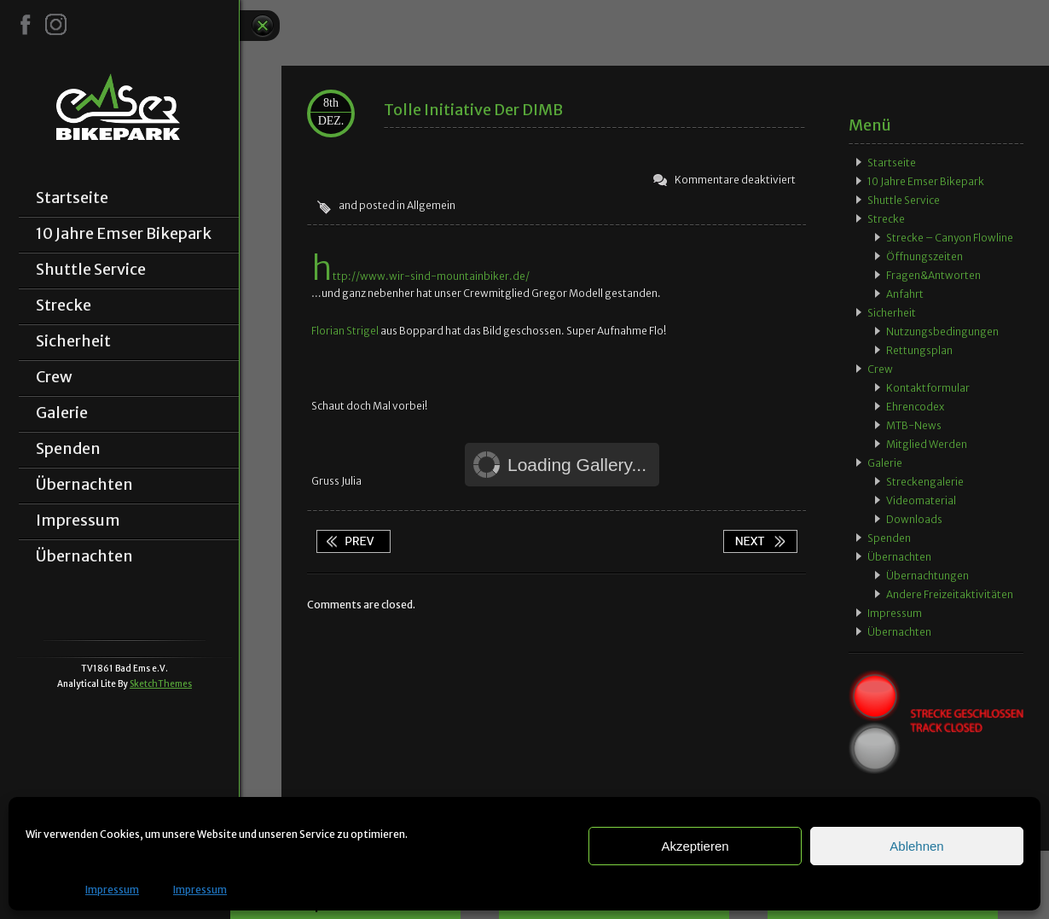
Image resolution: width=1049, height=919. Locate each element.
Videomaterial (921, 500)
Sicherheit (73, 341)
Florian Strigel (345, 330)
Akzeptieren (694, 846)
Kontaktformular (928, 387)
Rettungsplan (919, 350)
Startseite (72, 198)
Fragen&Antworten (933, 275)
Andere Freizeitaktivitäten (949, 594)
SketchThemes (161, 683)
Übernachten (84, 484)
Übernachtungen (927, 575)
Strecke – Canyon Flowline (949, 237)
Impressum (112, 889)
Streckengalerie (925, 481)
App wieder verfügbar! (353, 541)
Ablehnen (916, 846)
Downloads (914, 519)
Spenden (68, 448)
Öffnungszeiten (924, 256)
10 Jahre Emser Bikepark (124, 233)
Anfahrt (905, 294)
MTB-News (914, 425)
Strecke (63, 305)
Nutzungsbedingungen (942, 331)
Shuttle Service (91, 269)
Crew (54, 377)
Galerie (62, 413)
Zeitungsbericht (759, 541)
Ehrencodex (915, 406)
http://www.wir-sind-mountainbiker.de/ (420, 276)
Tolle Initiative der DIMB (473, 109)
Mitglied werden (926, 444)
